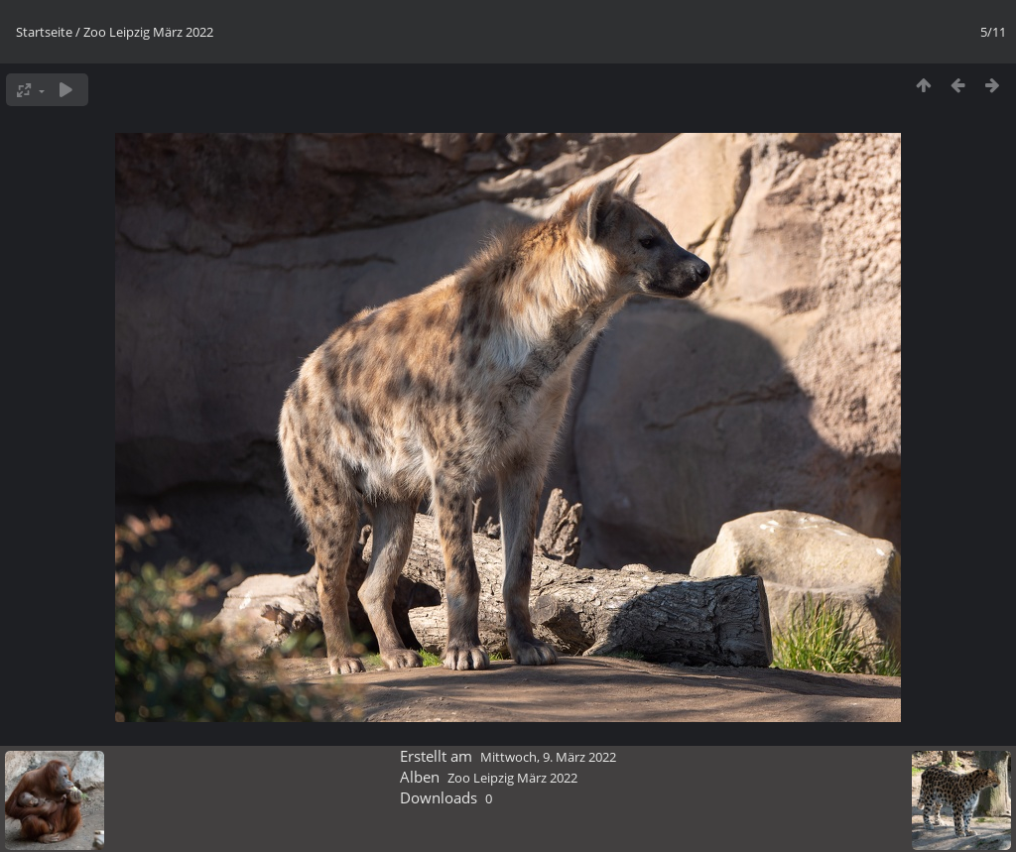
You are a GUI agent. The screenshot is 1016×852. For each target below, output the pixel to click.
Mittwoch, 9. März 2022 (548, 757)
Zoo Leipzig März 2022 (148, 32)
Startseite (44, 32)
